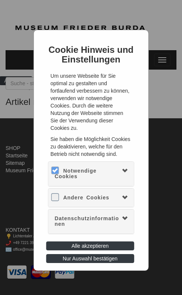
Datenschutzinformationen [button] (86, 221)
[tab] (91, 174)
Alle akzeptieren (90, 246)
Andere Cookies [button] (86, 198)
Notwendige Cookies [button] (75, 173)
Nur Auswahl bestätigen (90, 259)
